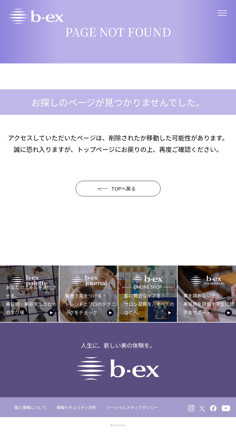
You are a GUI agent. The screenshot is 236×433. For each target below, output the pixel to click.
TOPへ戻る (113, 188)
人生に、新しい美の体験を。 (118, 360)
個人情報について (30, 407)
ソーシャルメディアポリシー (132, 407)
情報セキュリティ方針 (76, 407)
